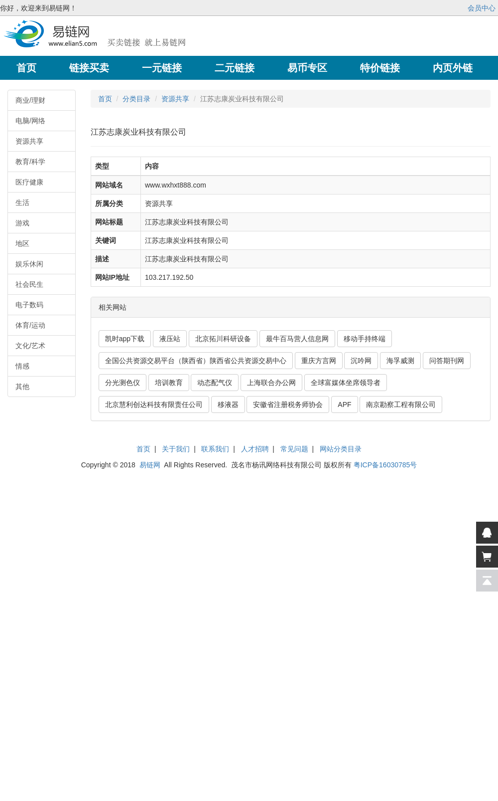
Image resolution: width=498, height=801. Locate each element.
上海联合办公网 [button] (271, 383)
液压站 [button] (169, 339)
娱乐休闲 (29, 264)
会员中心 (482, 8)
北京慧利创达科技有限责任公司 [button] (154, 404)
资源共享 (29, 141)
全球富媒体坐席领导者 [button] (345, 383)
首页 (105, 99)
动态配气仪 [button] (214, 383)
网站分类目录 (341, 449)
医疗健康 (29, 182)
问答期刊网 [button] (446, 361)
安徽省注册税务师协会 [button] (288, 404)
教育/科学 (30, 162)
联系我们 (215, 449)
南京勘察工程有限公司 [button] (401, 404)
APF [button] (344, 404)
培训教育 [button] (169, 383)
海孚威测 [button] (400, 361)
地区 (22, 243)
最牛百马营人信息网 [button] (297, 339)
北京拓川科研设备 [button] (223, 339)
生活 (22, 202)
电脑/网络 (30, 121)
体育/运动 (30, 325)
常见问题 (294, 449)
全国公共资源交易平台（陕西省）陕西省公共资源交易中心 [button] (195, 361)
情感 (22, 366)
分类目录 (136, 99)
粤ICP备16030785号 (385, 465)
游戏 (22, 223)
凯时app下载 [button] (124, 339)
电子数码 (29, 305)
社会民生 (29, 284)
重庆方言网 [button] (318, 361)
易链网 (149, 465)
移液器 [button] (228, 404)
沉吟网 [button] (361, 361)
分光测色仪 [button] (122, 383)
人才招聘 (255, 449)
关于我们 (176, 449)
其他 (22, 387)
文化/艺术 (30, 346)
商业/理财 (30, 100)
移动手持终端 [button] (364, 339)
